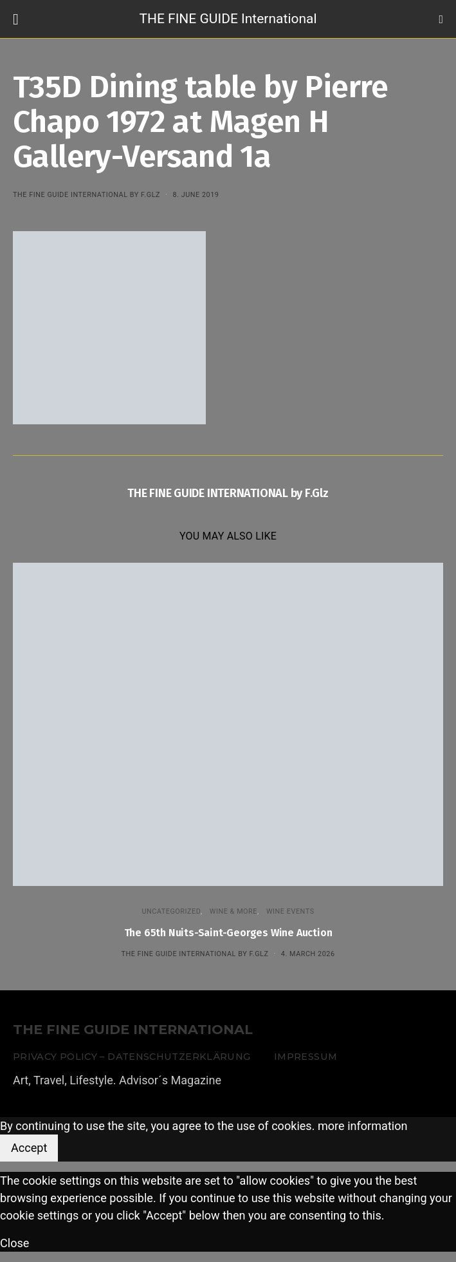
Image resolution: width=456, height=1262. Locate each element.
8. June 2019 (195, 195)
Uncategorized (171, 911)
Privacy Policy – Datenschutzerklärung (131, 1056)
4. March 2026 (308, 954)
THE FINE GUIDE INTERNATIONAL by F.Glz (86, 195)
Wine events (290, 911)
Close (14, 1243)
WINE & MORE (233, 911)
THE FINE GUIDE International (227, 18)
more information (363, 1126)
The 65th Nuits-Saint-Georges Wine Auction (228, 933)
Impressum (305, 1056)
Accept (29, 1147)
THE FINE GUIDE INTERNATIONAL (133, 1030)
